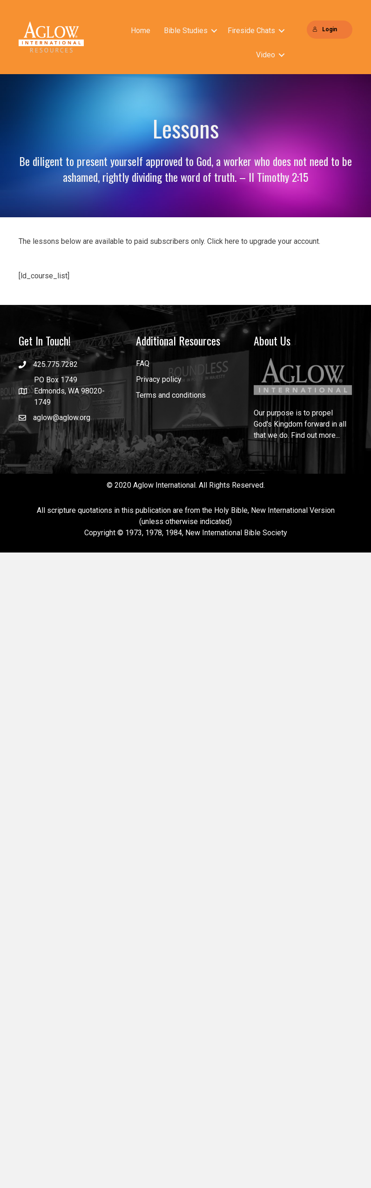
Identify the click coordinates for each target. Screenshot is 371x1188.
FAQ (142, 363)
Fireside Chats (251, 30)
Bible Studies (186, 30)
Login (324, 29)
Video (265, 54)
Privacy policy (159, 379)
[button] (214, 31)
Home (140, 30)
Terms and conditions (171, 395)
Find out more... (315, 435)
